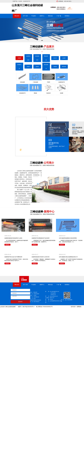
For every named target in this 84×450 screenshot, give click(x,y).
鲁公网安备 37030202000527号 (44, 306)
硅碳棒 (20, 1)
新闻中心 (42, 16)
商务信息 (50, 16)
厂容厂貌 (58, 16)
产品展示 (33, 16)
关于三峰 (25, 16)
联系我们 (67, 16)
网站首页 (17, 16)
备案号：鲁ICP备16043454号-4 (26, 306)
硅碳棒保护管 (26, 1)
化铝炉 (79, 66)
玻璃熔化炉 (71, 66)
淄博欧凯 (79, 306)
